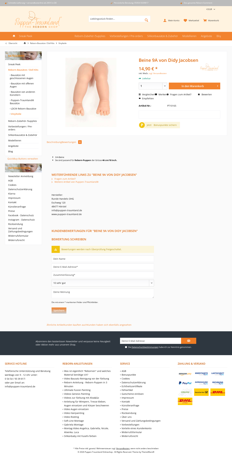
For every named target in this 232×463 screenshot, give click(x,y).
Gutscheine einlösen (133, 393)
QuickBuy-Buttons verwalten (22, 158)
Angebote (13, 145)
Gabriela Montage (73, 424)
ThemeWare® (148, 452)
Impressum (14, 197)
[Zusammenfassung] (103, 275)
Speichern (58, 310)
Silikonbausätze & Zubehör (22, 135)
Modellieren (14, 140)
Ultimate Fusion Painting (77, 390)
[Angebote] (206, 36)
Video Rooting (71, 416)
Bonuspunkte (129, 374)
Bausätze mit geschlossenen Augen (21, 77)
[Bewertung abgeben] (103, 283)
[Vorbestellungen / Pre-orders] (126, 36)
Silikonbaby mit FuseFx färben (80, 436)
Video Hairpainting (74, 413)
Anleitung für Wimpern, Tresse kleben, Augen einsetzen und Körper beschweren (86, 403)
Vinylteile (15, 113)
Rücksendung (15, 224)
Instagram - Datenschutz (21, 219)
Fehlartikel (127, 390)
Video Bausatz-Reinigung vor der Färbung (86, 378)
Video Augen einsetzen (76, 409)
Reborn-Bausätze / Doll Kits (23, 69)
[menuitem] (210, 20)
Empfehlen (146, 98)
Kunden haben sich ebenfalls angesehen (109, 324)
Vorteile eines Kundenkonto (136, 428)
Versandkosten (123, 448)
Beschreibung (54, 142)
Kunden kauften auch (75, 324)
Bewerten (205, 94)
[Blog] (219, 36)
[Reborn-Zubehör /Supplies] (89, 36)
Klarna (11, 193)
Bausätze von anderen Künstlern (22, 93)
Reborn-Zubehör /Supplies (22, 121)
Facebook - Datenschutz (21, 215)
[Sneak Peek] (25, 36)
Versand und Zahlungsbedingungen (20, 230)
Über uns (127, 416)
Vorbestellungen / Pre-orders (20, 128)
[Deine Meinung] (103, 293)
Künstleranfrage (17, 206)
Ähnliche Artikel (55, 324)
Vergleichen (147, 94)
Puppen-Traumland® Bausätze (22, 102)
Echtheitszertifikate (132, 386)
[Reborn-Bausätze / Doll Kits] (53, 36)
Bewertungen (72, 142)
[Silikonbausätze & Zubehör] (162, 36)
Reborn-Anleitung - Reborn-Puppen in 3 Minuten (85, 384)
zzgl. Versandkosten (158, 73)
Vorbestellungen (130, 424)
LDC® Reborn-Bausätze (23, 108)
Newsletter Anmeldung (20, 176)
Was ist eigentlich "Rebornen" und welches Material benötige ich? (87, 372)
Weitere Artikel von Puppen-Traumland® (75, 181)
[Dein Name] (103, 258)
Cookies (12, 184)
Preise (11, 211)
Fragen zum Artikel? (179, 94)
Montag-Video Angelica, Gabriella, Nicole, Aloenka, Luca (86, 430)
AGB (10, 180)
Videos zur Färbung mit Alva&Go (81, 397)
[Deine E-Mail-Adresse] (103, 267)
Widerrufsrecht (16, 240)
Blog (10, 151)
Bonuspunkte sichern (165, 125)
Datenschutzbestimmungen (145, 347)
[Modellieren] (189, 36)
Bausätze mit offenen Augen (22, 85)
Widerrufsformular (18, 235)
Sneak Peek (14, 64)
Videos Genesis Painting (77, 393)
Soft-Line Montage (74, 420)
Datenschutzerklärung (20, 189)
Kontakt (12, 202)
